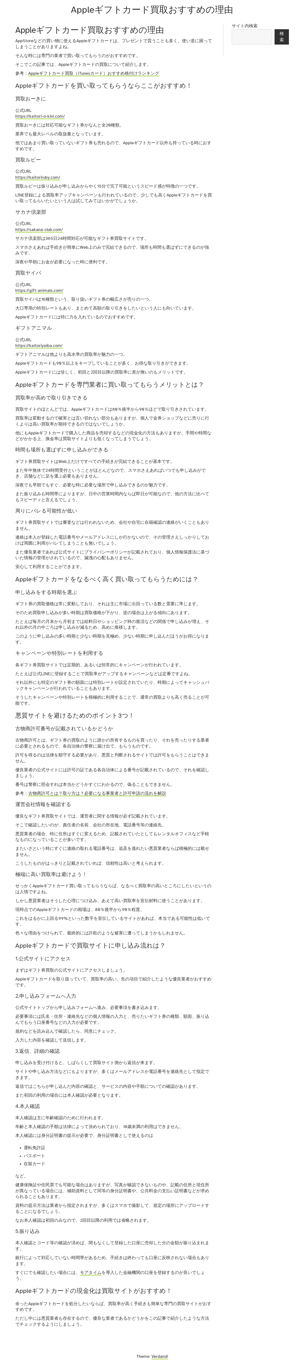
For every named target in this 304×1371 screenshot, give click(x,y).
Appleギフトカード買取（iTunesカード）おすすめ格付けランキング (93, 73)
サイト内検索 (245, 26)
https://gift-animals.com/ (39, 290)
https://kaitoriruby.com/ (37, 177)
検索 (282, 37)
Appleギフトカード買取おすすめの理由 (152, 10)
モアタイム (90, 1273)
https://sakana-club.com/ (39, 230)
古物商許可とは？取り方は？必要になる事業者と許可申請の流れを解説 (97, 793)
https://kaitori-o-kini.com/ (40, 116)
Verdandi (160, 1356)
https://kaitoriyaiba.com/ (39, 346)
